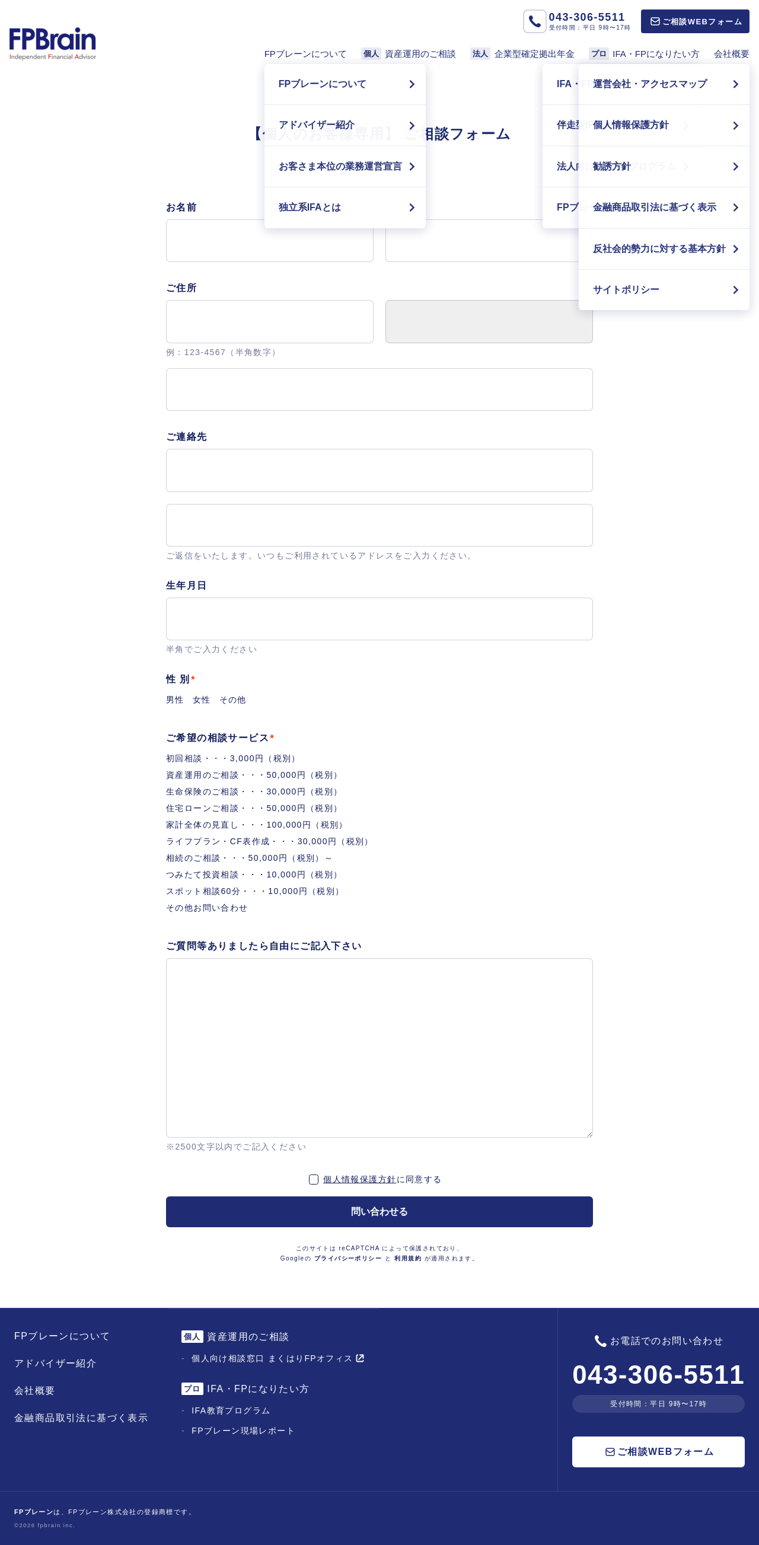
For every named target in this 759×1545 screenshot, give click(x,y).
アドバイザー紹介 (55, 1363)
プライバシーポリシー (348, 1258)
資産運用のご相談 (409, 53)
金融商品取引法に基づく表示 (81, 1418)
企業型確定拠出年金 (522, 53)
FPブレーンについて (305, 54)
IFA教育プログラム (231, 1410)
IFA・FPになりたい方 (644, 53)
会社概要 (732, 54)
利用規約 (408, 1258)
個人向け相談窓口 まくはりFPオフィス (277, 1358)
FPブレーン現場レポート (243, 1430)
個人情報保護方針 (359, 1179)
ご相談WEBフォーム (696, 21)
